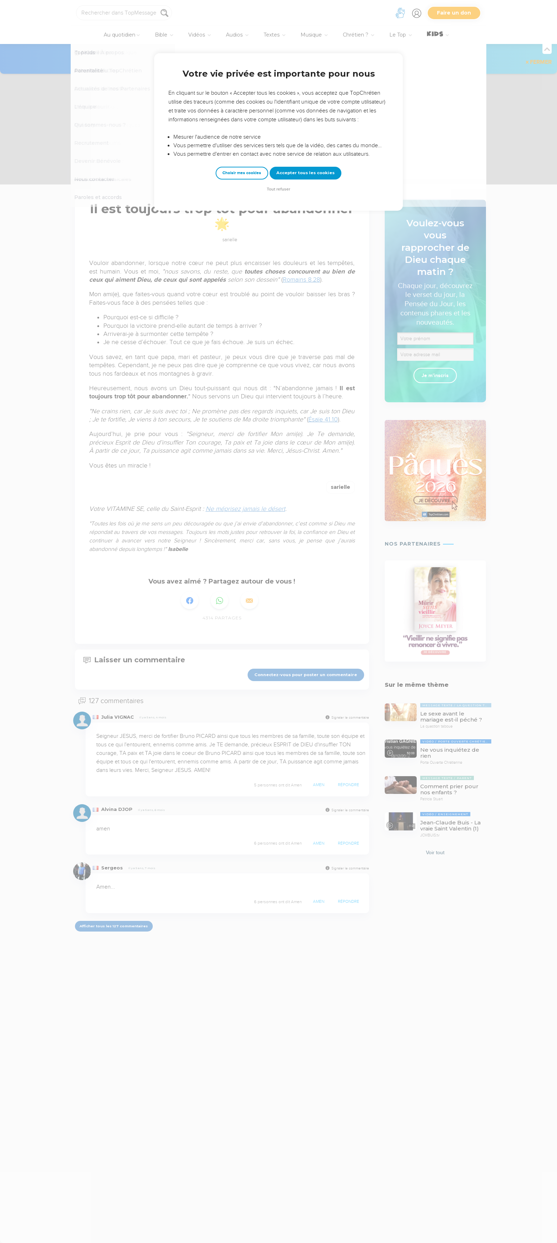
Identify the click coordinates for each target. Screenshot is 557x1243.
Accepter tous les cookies (305, 172)
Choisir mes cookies (241, 173)
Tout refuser (278, 189)
